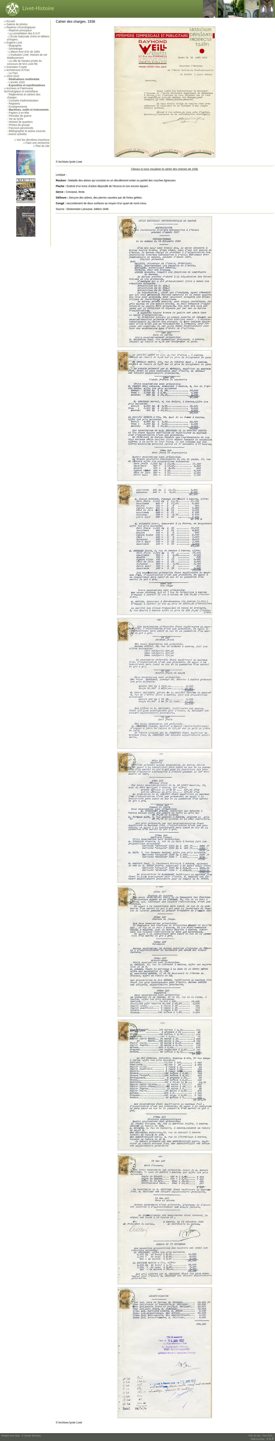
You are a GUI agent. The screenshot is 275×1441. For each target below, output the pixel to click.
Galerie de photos (17, 24)
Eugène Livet (14, 42)
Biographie (15, 45)
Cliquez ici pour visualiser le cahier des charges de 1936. (164, 168)
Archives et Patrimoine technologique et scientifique (21, 90)
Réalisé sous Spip (10, 1435)
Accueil (10, 21)
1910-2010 (12, 76)
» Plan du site (41, 145)
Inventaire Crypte (16, 66)
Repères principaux (20, 30)
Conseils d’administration (24, 100)
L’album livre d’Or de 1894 (24, 51)
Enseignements (18, 106)
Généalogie (16, 48)
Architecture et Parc (18, 70)
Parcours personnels (21, 127)
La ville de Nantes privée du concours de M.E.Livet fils (24, 62)
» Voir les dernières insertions (31, 139)
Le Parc (13, 73)
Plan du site (255, 1435)
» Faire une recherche (36, 142)
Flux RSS (267, 1435)
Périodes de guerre (20, 115)
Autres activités (18, 134)
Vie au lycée (16, 118)
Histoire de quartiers (21, 121)
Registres (14, 103)
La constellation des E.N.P (24, 33)
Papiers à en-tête (19, 112)
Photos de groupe (19, 124)
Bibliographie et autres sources (27, 131)
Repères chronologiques (21, 27)
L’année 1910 (17, 82)
